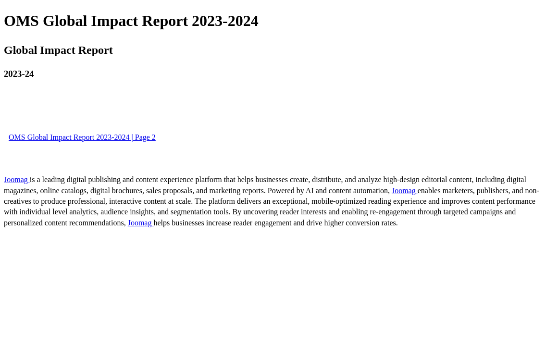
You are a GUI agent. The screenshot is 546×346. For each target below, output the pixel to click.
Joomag (17, 179)
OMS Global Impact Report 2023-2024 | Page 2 (82, 137)
